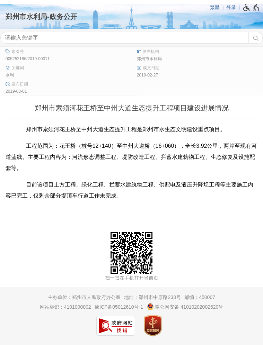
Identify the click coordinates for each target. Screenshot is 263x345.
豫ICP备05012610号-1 (119, 307)
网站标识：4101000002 (65, 307)
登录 (231, 7)
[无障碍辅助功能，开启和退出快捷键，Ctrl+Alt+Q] (251, 7)
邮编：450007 (199, 297)
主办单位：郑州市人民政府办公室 (84, 297)
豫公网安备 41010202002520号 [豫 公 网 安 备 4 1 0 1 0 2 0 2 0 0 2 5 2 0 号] (185, 306)
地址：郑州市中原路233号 (152, 297)
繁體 (215, 7)
